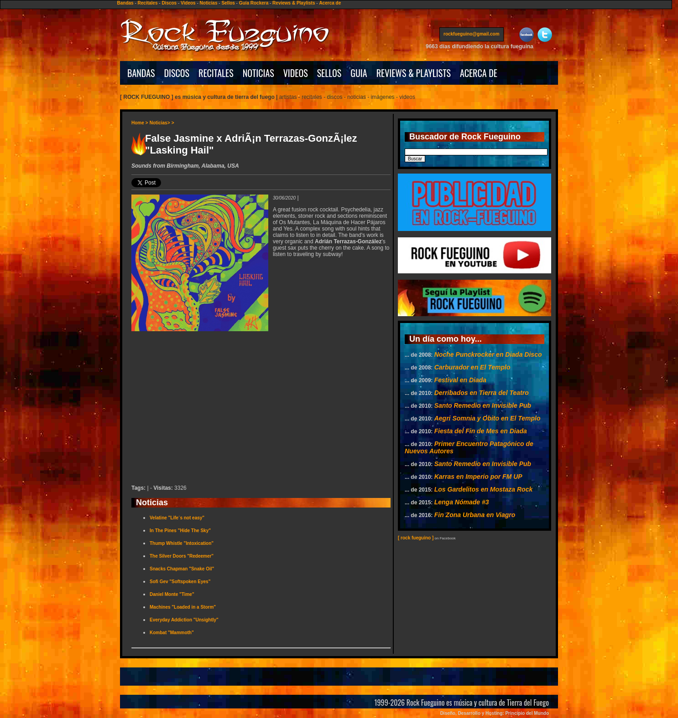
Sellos (228, 2)
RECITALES (216, 73)
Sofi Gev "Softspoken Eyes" (180, 581)
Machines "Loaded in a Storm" (183, 607)
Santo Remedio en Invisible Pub (482, 405)
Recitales (148, 2)
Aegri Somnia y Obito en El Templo (487, 418)
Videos (188, 2)
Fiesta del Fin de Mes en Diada (480, 431)
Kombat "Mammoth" (172, 632)
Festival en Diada (460, 380)
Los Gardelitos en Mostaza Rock (483, 489)
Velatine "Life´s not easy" (177, 517)
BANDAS (141, 73)
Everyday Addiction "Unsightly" (184, 619)
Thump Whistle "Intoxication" (182, 543)
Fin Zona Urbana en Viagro (475, 514)
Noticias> (160, 122)
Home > (139, 122)
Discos (169, 2)
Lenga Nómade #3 (461, 502)
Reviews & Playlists (293, 2)
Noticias (209, 2)
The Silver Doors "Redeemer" (182, 556)
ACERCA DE (478, 73)
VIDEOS (295, 73)
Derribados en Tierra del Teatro (481, 392)
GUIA (358, 73)
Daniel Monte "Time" (172, 594)
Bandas (125, 2)
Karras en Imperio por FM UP (478, 476)
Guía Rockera (253, 2)
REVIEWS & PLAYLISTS (413, 73)
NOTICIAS (258, 73)
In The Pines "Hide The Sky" (180, 530)
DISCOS (177, 73)
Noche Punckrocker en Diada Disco (488, 354)
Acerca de (330, 2)
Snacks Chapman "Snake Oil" (182, 568)
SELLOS (329, 73)
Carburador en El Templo (472, 367)
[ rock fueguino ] (415, 537)
